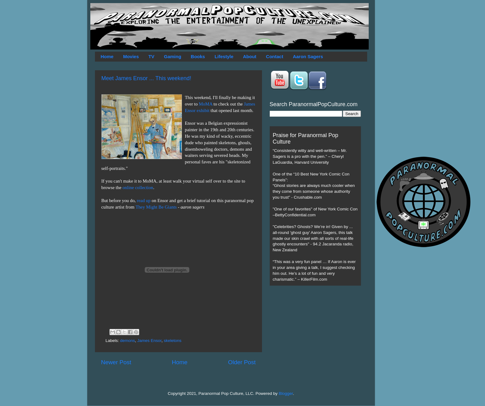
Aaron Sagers (308, 56)
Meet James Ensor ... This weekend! (146, 78)
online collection (137, 187)
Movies (131, 56)
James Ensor (149, 340)
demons (127, 340)
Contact (274, 56)
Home (107, 56)
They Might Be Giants (156, 207)
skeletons (172, 340)
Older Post (241, 362)
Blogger (286, 393)
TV (151, 56)
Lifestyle (224, 56)
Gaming (172, 56)
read (141, 200)
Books (198, 56)
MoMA (205, 104)
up (148, 200)
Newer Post (116, 362)
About (249, 56)
